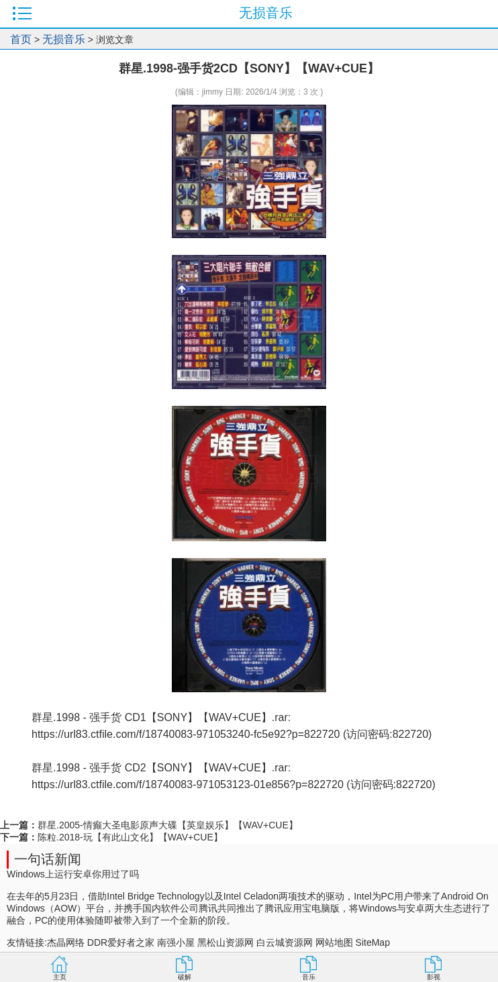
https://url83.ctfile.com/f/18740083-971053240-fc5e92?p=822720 (186, 734)
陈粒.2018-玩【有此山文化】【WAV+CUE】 (130, 837)
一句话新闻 (47, 859)
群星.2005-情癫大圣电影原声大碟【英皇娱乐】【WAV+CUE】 (168, 825)
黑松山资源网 (225, 942)
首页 (21, 39)
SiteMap (373, 942)
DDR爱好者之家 (120, 942)
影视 (433, 977)
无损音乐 (63, 39)
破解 (184, 977)
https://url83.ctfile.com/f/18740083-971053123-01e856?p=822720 (188, 784)
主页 (59, 977)
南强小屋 (176, 942)
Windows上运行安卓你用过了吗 (73, 874)
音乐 (308, 977)
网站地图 (334, 942)
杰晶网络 (66, 942)
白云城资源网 (284, 942)
